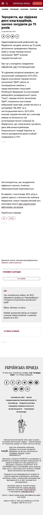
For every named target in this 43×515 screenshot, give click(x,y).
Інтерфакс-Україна (16, 453)
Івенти (29, 397)
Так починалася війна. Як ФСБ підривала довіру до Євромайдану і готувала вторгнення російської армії (21, 299)
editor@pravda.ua (27, 492)
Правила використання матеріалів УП (21, 400)
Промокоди (21, 412)
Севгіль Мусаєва (29, 488)
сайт (15, 67)
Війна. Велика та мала (15, 307)
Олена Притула (30, 490)
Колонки (24, 9)
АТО (4, 218)
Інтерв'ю (33, 9)
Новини (5, 9)
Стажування (29, 409)
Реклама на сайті (18, 397)
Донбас (11, 218)
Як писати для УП (15, 409)
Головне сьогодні (12, 272)
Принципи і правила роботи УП (21, 406)
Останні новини (11, 331)
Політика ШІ (13, 403)
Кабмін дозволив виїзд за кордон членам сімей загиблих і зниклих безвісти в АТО (20, 315)
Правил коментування (11, 263)
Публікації (14, 9)
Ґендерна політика (27, 403)
